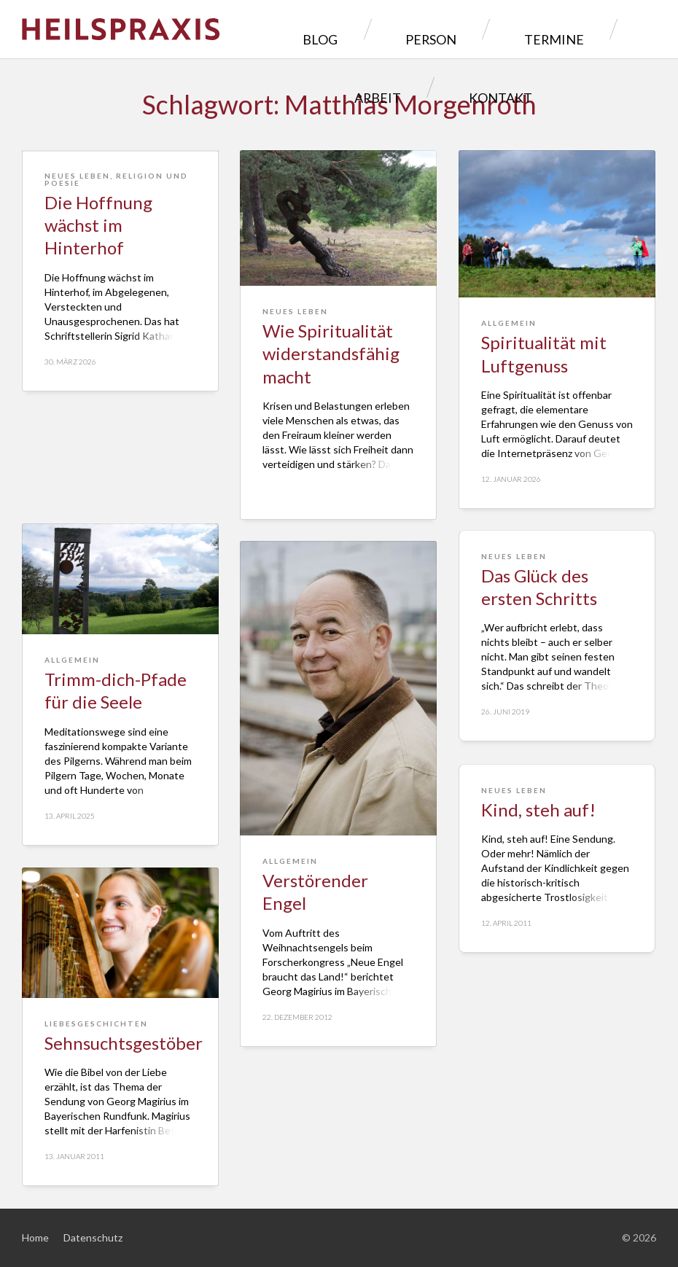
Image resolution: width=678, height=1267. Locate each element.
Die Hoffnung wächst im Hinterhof (98, 336)
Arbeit (515, 29)
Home (35, 1237)
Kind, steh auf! (538, 809)
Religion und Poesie (116, 290)
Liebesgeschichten (96, 1023)
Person (338, 29)
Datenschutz (92, 1237)
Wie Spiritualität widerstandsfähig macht (331, 353)
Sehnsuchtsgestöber (123, 1042)
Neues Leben (77, 286)
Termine (428, 29)
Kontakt (606, 29)
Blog (258, 29)
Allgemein (509, 323)
